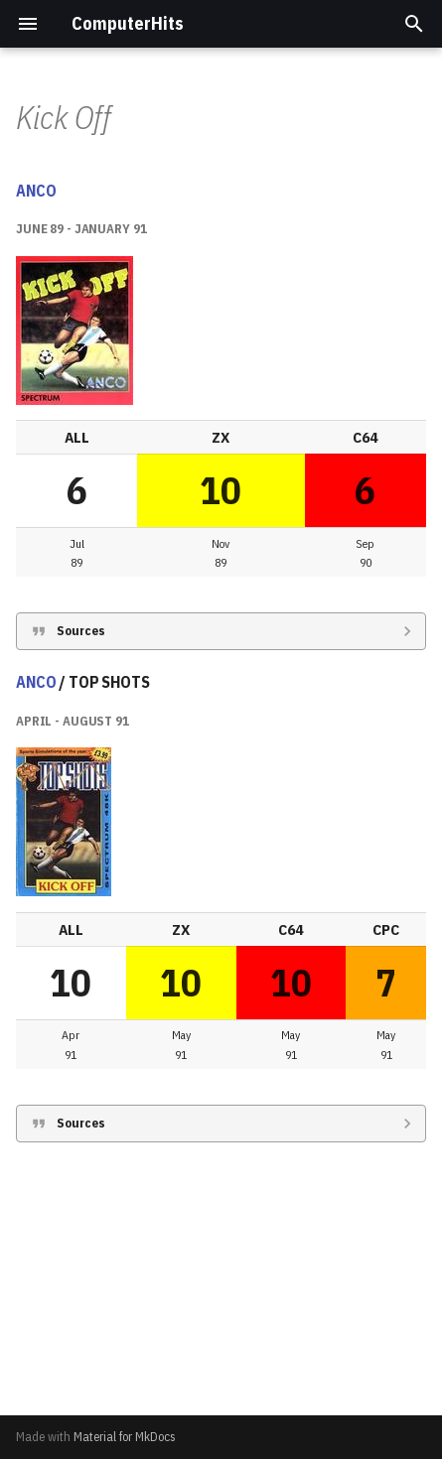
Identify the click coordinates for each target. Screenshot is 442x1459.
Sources (81, 878)
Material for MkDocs (125, 1436)
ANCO (36, 439)
